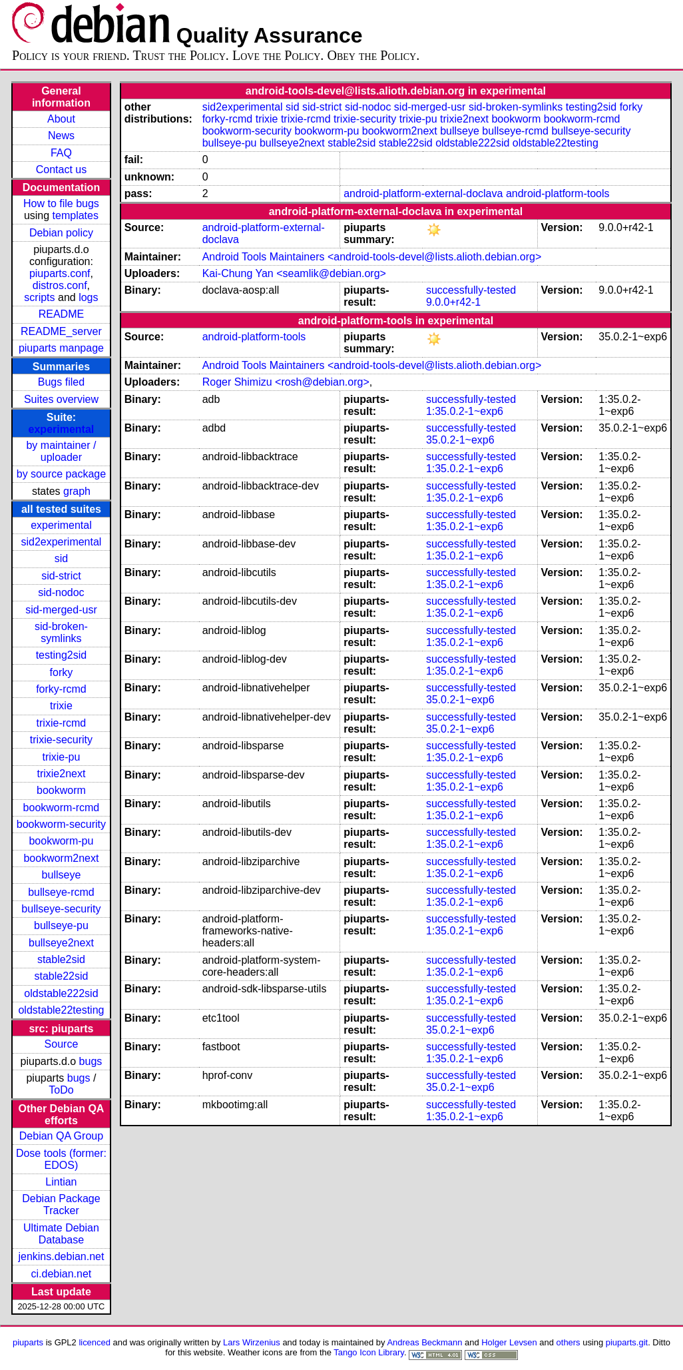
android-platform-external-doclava (423, 193)
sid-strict (61, 575)
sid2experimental (61, 541)
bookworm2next (61, 858)
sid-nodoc (61, 592)
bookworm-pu (61, 841)
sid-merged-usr (61, 609)
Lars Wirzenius (251, 1342)
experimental (62, 429)
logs (88, 297)
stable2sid (61, 959)
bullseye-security (61, 908)
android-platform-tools (558, 193)
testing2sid (61, 655)
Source (62, 1044)
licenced (95, 1342)
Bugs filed (61, 382)
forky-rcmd (61, 689)
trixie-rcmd (62, 723)
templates (76, 215)
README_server (61, 331)
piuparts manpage (61, 348)
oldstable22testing (61, 1010)
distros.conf (60, 285)
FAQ (61, 153)
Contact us (61, 169)
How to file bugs (61, 203)
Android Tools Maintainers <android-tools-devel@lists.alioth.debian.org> (372, 256)
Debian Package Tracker (61, 1204)
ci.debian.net (61, 1273)
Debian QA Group (61, 1136)
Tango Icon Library (369, 1352)
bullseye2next (61, 942)
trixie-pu (61, 757)
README (61, 314)
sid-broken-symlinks (61, 632)
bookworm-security (61, 824)
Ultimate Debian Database (61, 1233)
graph (77, 491)
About (61, 119)
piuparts (28, 1342)
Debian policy (61, 232)
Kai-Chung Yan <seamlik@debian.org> (294, 273)
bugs (91, 1061)
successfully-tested (471, 290)
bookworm (61, 790)
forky (61, 672)
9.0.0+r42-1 (453, 302)
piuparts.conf (60, 273)
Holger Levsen (509, 1342)
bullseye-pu (61, 925)
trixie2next (61, 773)
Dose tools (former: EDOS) (61, 1159)
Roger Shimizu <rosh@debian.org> (285, 382)
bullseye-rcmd (61, 892)
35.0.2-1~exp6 (460, 440)
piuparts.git (627, 1342)
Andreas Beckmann (424, 1342)
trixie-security (61, 739)
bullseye (61, 874)
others (568, 1342)
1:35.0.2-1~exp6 (464, 411)
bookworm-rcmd (61, 807)
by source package (61, 474)
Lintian (61, 1182)
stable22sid (61, 976)
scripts (39, 297)
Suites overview (61, 399)
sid (61, 558)
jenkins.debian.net (61, 1256)
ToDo (61, 1090)
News (61, 135)
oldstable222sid (61, 993)
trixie (61, 705)
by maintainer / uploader (61, 451)
